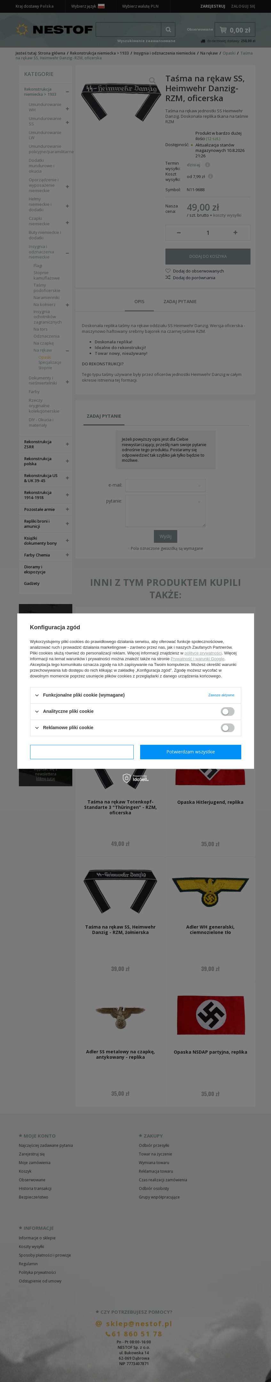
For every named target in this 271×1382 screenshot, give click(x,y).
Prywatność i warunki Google (198, 658)
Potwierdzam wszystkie (190, 752)
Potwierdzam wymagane (82, 752)
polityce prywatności (203, 653)
